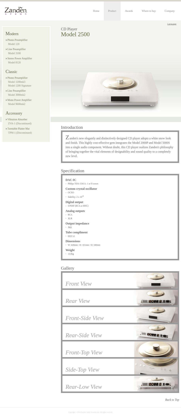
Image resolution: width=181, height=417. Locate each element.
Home (96, 11)
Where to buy (149, 11)
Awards (129, 11)
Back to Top (172, 399)
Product (112, 11)
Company (170, 11)
